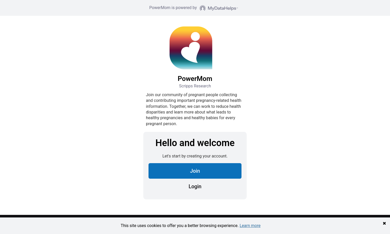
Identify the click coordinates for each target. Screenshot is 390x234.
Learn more (250, 225)
